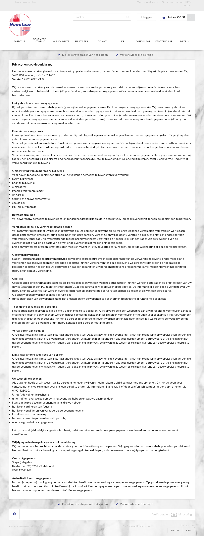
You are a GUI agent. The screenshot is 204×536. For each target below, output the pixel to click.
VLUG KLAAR (143, 41)
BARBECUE (19, 41)
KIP (122, 41)
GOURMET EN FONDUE (40, 40)
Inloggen (146, 17)
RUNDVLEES (81, 41)
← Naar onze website (25, 2)
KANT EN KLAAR (164, 41)
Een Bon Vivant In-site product (137, 526)
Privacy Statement (41, 526)
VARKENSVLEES (61, 41)
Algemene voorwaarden (20, 526)
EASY (188, 530)
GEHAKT (102, 41)
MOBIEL (175, 530)
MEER (184, 41)
